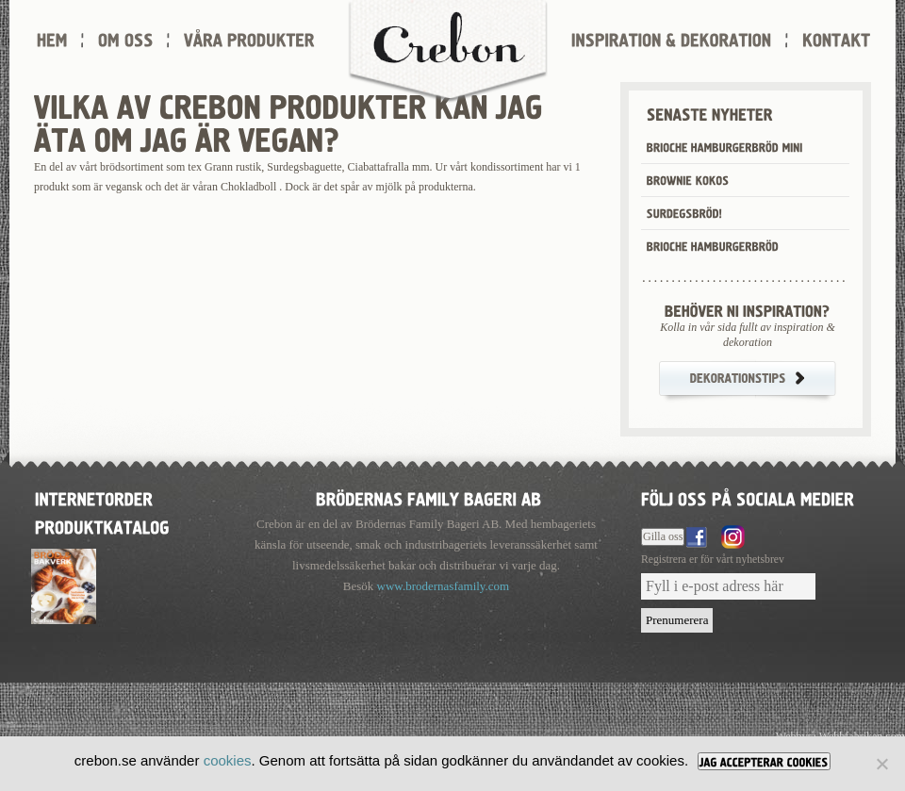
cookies (228, 760)
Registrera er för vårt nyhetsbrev (712, 559)
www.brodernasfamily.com (443, 586)
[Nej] (881, 763)
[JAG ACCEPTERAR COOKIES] (764, 761)
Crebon (448, 52)
